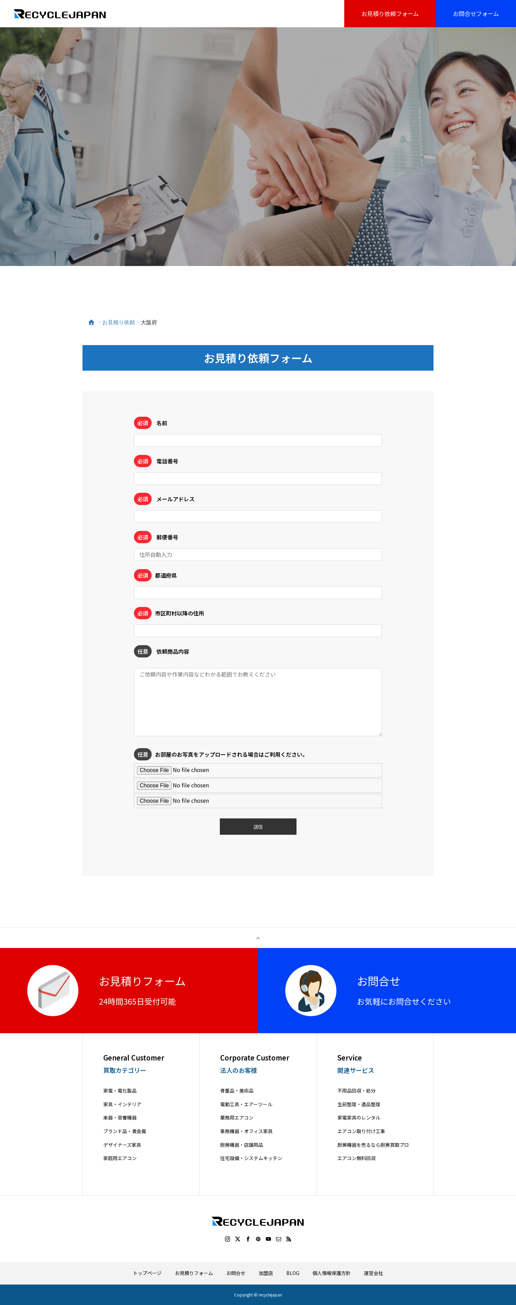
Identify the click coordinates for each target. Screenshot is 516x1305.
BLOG (292, 1273)
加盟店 (266, 1273)
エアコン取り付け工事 (361, 1131)
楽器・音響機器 (120, 1117)
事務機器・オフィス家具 (246, 1131)
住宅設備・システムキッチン (251, 1158)
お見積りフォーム (194, 1273)
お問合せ (235, 1273)
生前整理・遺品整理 (358, 1104)
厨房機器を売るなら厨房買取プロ (373, 1145)
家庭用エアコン (120, 1158)
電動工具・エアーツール (246, 1104)
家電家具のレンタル (358, 1117)
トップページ (147, 1273)
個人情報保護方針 (332, 1273)
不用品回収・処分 (356, 1090)
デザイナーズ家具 (122, 1145)
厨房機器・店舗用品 (241, 1145)
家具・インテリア (122, 1104)
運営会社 (373, 1273)
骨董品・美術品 (237, 1090)
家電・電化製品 (120, 1090)
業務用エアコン (237, 1117)
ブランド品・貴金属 (124, 1131)
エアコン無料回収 (356, 1158)
